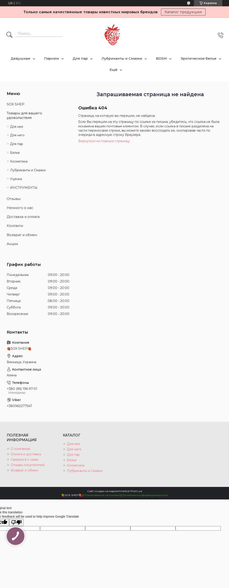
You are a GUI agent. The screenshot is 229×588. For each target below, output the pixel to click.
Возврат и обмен (22, 235)
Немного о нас (20, 208)
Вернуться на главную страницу (104, 141)
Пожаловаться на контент (102, 495)
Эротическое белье (198, 58)
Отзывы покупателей (28, 465)
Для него (17, 135)
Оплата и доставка (26, 454)
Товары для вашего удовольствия (24, 115)
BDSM (161, 58)
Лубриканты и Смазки (122, 58)
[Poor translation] (16, 522)
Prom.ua (136, 491)
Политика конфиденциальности (145, 495)
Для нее (16, 127)
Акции (12, 244)
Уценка (16, 179)
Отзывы (14, 199)
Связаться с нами (24, 460)
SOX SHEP (15, 104)
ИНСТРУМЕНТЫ (23, 188)
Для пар (80, 58)
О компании (20, 449)
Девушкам (20, 58)
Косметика (19, 161)
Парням (51, 58)
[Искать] (9, 35)
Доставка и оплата (23, 217)
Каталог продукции (183, 12)
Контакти (15, 225)
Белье (15, 153)
